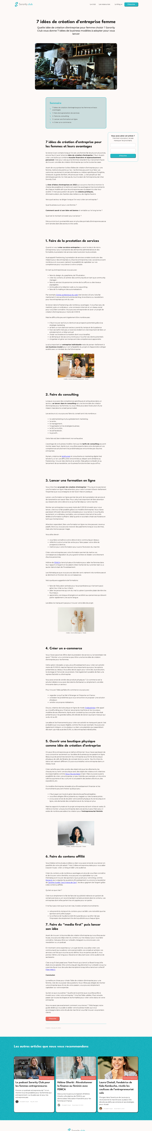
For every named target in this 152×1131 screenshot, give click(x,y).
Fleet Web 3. (50, 970)
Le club (93, 4)
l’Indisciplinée (90, 708)
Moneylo (49, 880)
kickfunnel (66, 456)
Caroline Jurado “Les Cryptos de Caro (62, 882)
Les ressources (104, 4)
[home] (23, 4)
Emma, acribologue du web (67, 295)
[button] (118, 4)
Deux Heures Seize (72, 774)
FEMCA (57, 562)
